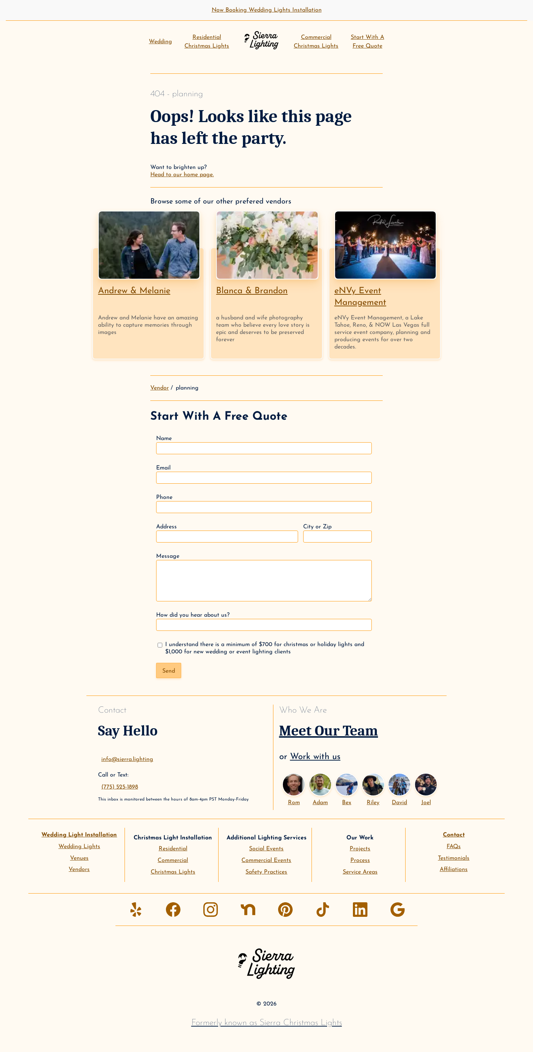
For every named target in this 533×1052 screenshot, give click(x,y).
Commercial (173, 860)
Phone (264, 504)
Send (168, 671)
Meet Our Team (328, 730)
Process (360, 860)
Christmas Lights (173, 872)
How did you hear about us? (264, 621)
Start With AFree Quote (367, 42)
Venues (79, 858)
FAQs (454, 847)
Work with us (315, 757)
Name (264, 445)
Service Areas (360, 872)
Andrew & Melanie (134, 291)
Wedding (160, 42)
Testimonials (453, 858)
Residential (173, 849)
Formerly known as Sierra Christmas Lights (266, 1023)
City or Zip (337, 533)
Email (264, 474)
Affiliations (454, 869)
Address (227, 533)
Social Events (266, 849)
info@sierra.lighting (127, 759)
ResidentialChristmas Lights (206, 42)
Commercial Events (266, 860)
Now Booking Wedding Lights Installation (267, 10)
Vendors (79, 869)
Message (264, 577)
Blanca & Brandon (252, 291)
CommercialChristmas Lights (316, 42)
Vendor (159, 388)
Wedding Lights (79, 847)
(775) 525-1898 (119, 787)
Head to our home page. (182, 175)
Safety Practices (266, 872)
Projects (360, 849)
